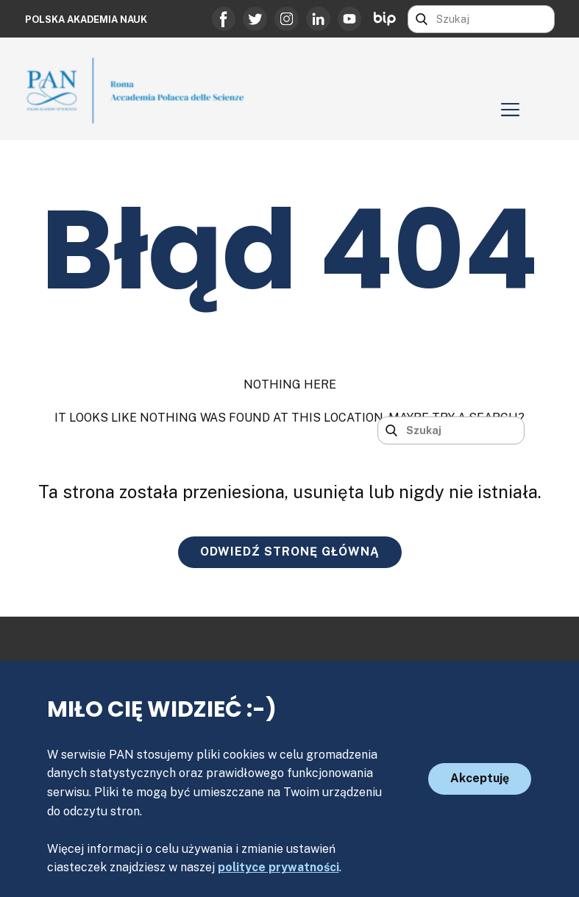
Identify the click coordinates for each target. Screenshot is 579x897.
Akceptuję (479, 778)
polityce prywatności (278, 867)
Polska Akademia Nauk (86, 19)
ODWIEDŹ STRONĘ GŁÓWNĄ (290, 552)
